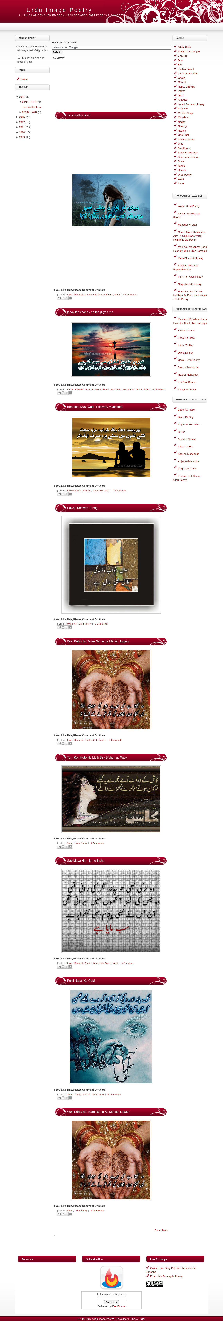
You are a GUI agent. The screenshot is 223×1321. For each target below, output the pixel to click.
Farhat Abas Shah (188, 73)
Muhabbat (116, 389)
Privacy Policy (137, 1318)
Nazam (182, 130)
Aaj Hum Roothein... (189, 424)
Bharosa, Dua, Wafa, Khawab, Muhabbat (95, 406)
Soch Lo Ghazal (187, 439)
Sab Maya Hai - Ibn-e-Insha (86, 860)
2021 (22, 96)
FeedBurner (119, 1306)
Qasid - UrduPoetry (189, 359)
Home (24, 79)
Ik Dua (181, 431)
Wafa (117, 295)
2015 (22, 117)
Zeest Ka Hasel (186, 337)
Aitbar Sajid (184, 47)
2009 (22, 137)
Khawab (79, 389)
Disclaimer (122, 1318)
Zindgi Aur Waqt (187, 389)
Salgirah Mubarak (188, 152)
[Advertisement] (32, 202)
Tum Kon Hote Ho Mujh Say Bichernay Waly (97, 757)
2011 (22, 127)
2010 (22, 132)
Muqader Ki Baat (187, 224)
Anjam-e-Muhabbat (189, 461)
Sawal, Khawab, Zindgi (82, 508)
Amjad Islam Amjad (189, 51)
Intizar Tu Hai (185, 345)
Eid (180, 64)
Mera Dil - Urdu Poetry (190, 258)
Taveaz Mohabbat (188, 374)
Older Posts (161, 1230)
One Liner (72, 624)
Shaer (70, 843)
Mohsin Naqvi (185, 113)
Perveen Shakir (186, 139)
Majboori (183, 108)
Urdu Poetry (85, 624)
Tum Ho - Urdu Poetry (190, 276)
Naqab (181, 121)
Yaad (146, 389)
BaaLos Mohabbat (188, 367)
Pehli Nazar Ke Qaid (81, 980)
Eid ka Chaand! (186, 330)
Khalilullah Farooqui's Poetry (166, 1276)
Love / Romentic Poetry (79, 295)
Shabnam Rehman (188, 157)
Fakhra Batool (186, 69)
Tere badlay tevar (32, 107)
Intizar (70, 389)
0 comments (129, 295)
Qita (95, 963)
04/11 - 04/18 (29, 101)
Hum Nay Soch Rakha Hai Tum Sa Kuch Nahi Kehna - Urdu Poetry (190, 295)
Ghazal (182, 82)
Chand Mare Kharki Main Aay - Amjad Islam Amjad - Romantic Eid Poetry (189, 236)
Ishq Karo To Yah (187, 468)
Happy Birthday (186, 86)
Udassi (109, 295)
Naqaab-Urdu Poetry (189, 284)
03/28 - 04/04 (29, 112)
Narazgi (182, 126)
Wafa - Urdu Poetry (189, 206)
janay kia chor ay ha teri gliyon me (90, 312)
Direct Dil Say (185, 352)
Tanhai (139, 389)
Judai (181, 95)
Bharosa (71, 490)
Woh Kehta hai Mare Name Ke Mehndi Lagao (98, 641)
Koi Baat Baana (187, 382)
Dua (79, 490)
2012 (22, 122)
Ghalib (181, 77)
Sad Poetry (99, 295)
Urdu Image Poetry (103, 1318)
